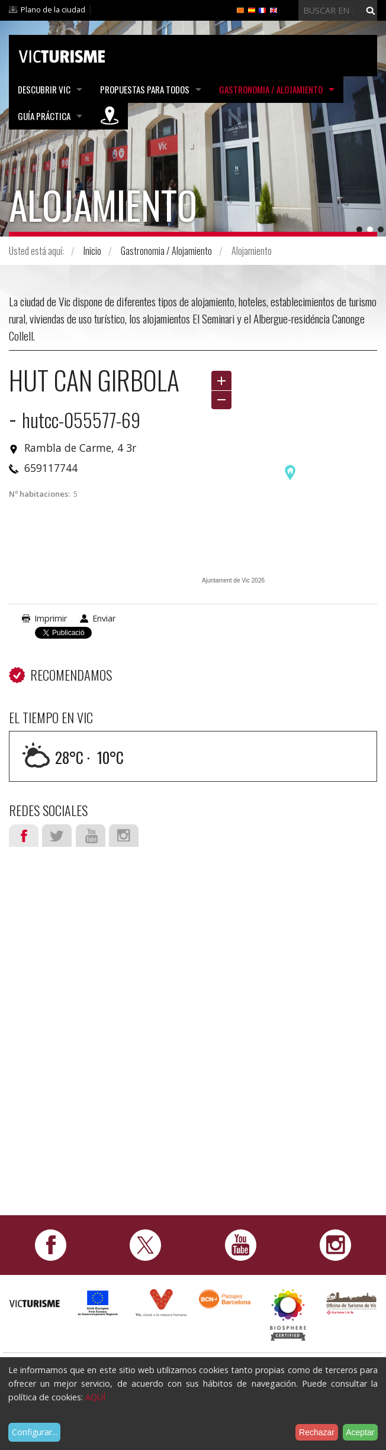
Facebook (23, 835)
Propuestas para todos (144, 89)
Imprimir (50, 618)
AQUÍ (95, 1397)
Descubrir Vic (44, 89)
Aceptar (360, 1432)
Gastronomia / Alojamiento (271, 89)
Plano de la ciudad (53, 9)
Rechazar (316, 1432)
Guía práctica (44, 115)
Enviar (103, 618)
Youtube (90, 835)
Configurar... (34, 1432)
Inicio (92, 251)
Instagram (124, 835)
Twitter (57, 835)
